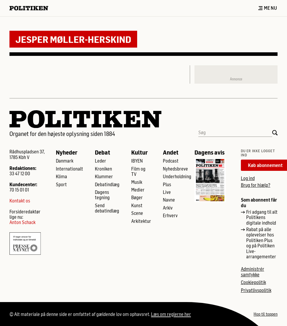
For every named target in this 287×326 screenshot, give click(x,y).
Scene (137, 213)
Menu (268, 8)
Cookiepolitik (253, 282)
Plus (167, 184)
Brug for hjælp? (255, 185)
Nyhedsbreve (175, 168)
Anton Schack (22, 222)
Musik (136, 182)
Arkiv (168, 207)
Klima (61, 176)
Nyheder (66, 152)
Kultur (139, 152)
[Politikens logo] (31, 8)
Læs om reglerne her (171, 314)
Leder (100, 160)
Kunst (136, 205)
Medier (138, 189)
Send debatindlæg (107, 208)
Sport (61, 184)
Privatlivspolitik (256, 290)
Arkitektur (141, 221)
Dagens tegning (102, 194)
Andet (171, 152)
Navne (169, 199)
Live (167, 192)
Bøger (137, 197)
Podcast (171, 160)
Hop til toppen (266, 314)
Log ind (248, 178)
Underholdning (177, 176)
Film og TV (138, 171)
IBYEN (137, 160)
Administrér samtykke (252, 271)
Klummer (104, 176)
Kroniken (103, 168)
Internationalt (69, 168)
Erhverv (170, 215)
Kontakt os (19, 200)
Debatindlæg (107, 184)
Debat (102, 152)
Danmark (64, 160)
